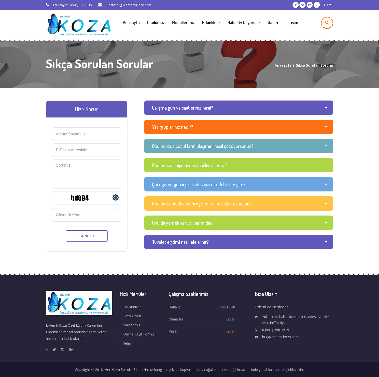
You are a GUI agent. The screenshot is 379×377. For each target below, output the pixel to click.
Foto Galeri (132, 316)
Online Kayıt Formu (138, 334)
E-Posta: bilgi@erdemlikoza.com (124, 5)
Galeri (273, 22)
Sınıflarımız (131, 325)
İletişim (291, 22)
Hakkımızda (132, 306)
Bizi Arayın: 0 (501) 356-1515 (69, 5)
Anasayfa (131, 22)
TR (327, 5)
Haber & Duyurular (243, 22)
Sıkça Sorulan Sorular (314, 65)
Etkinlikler (211, 22)
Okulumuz (156, 22)
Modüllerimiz (183, 22)
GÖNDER (86, 235)
